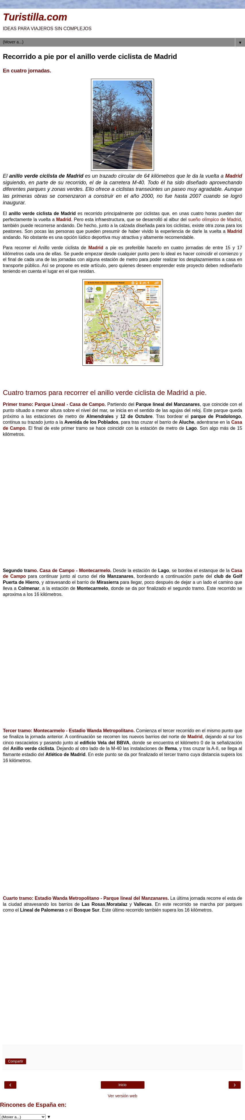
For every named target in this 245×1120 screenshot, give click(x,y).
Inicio (122, 1085)
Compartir (15, 1061)
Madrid (233, 176)
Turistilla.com (35, 16)
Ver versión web (122, 1096)
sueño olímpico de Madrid (214, 219)
